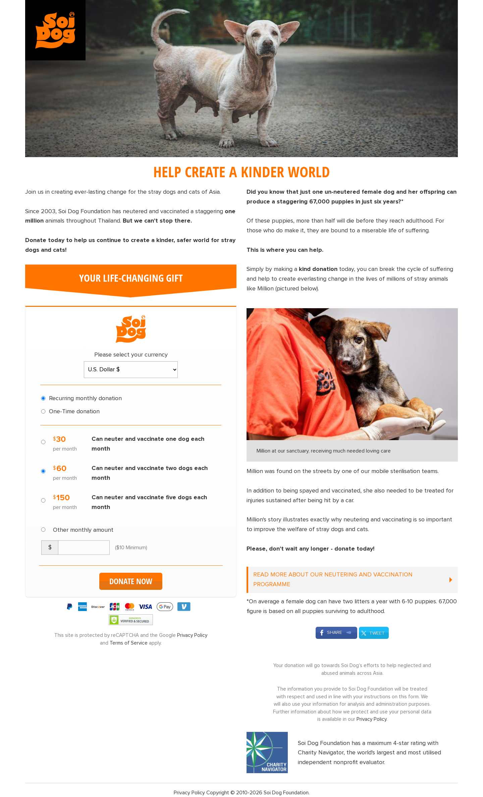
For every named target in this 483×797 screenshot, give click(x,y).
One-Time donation (74, 412)
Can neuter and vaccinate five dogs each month (149, 502)
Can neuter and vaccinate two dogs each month (150, 473)
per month (65, 449)
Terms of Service (129, 643)
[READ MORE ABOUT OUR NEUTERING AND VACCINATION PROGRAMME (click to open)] (352, 580)
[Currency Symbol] (49, 548)
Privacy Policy (192, 635)
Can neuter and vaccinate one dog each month (148, 444)
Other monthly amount (83, 530)
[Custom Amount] (84, 548)
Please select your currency (131, 355)
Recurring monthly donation (85, 398)
